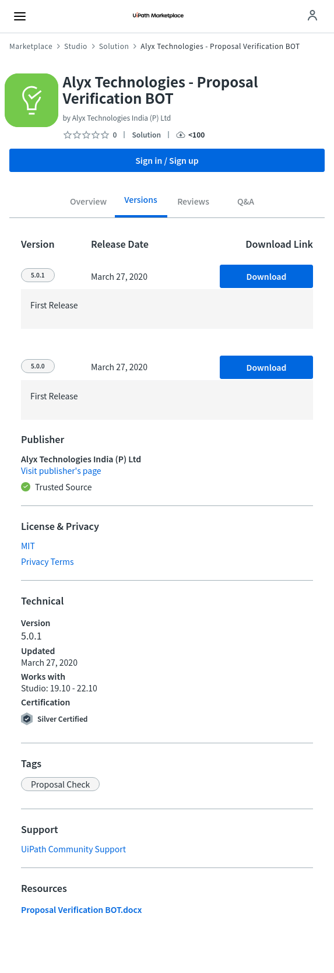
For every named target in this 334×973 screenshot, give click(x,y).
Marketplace (30, 46)
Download (267, 276)
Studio (75, 46)
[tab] (88, 203)
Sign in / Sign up (167, 160)
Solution (114, 46)
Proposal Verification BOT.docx (81, 909)
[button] (60, 784)
